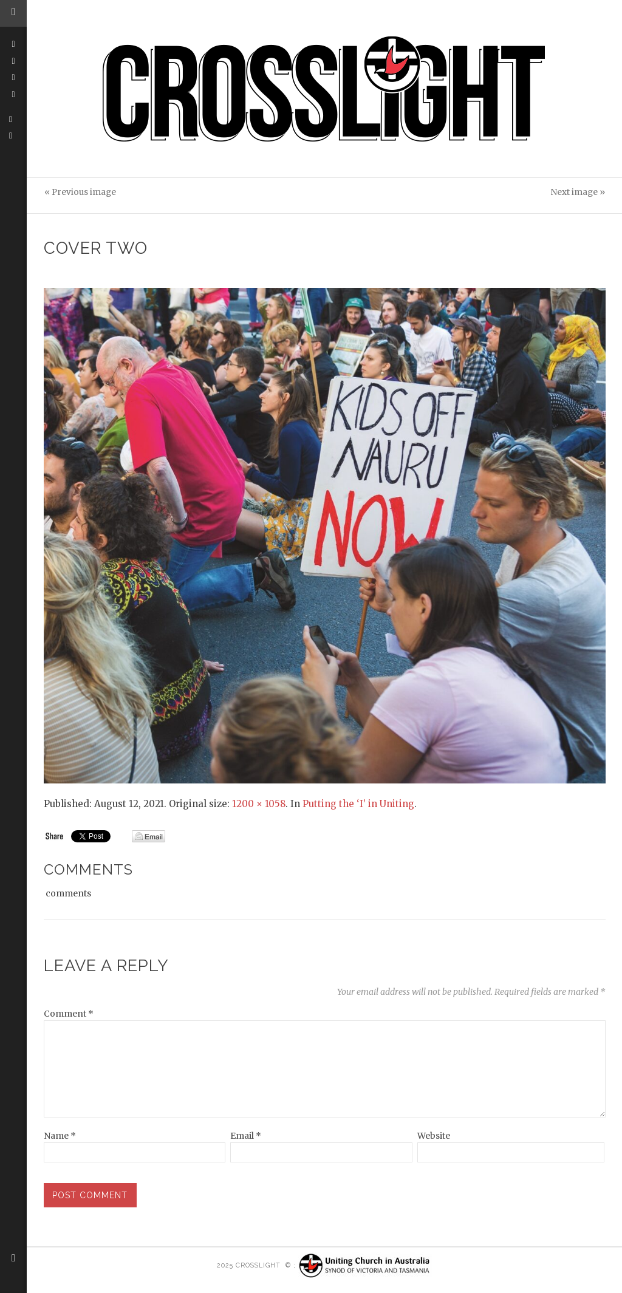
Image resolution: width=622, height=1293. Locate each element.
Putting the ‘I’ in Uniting (358, 804)
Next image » (577, 192)
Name (60, 1135)
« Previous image (80, 192)
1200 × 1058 (258, 804)
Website (433, 1135)
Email (245, 1135)
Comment (69, 1013)
